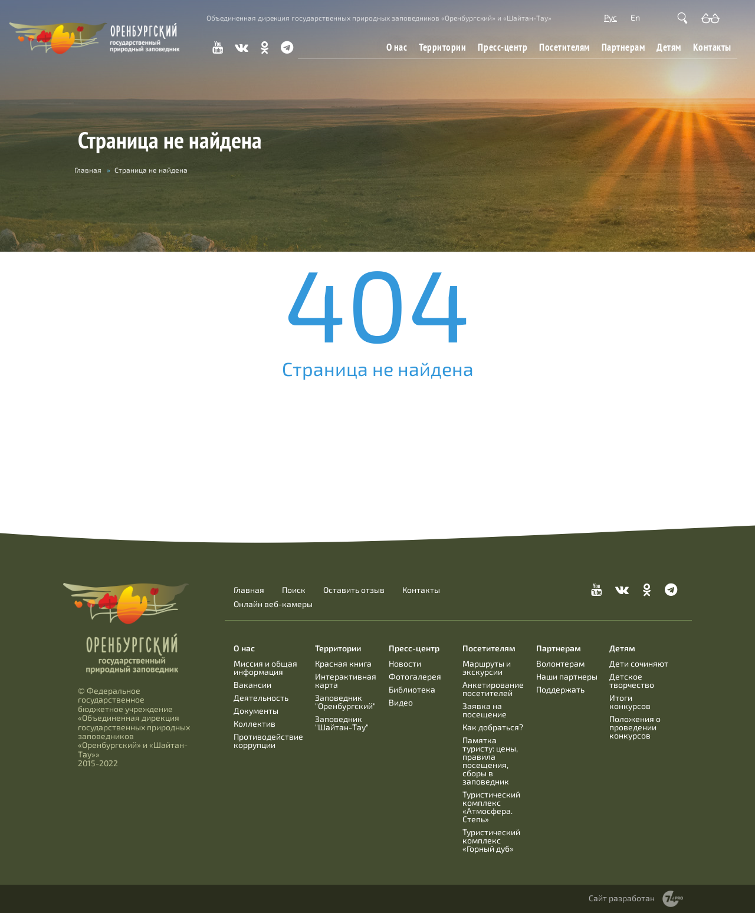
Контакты (712, 47)
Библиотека (412, 689)
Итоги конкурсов (630, 702)
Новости (405, 663)
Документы (256, 711)
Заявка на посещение (484, 710)
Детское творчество (631, 680)
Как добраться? (492, 727)
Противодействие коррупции (268, 740)
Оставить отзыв (354, 590)
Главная (87, 170)
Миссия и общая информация (265, 667)
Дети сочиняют (638, 663)
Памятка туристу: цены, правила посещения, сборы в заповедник (490, 760)
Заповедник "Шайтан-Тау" (342, 723)
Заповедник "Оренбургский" (345, 702)
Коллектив (254, 723)
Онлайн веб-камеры (273, 604)
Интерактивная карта (345, 680)
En (635, 17)
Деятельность (261, 698)
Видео (401, 702)
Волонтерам (560, 663)
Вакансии (252, 685)
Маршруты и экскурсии (486, 667)
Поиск (294, 590)
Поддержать (560, 689)
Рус (610, 17)
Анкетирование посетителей (493, 689)
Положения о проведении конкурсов (635, 727)
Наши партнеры (567, 676)
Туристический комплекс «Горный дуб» (491, 840)
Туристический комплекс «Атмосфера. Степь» (491, 806)
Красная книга (343, 663)
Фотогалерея (415, 676)
